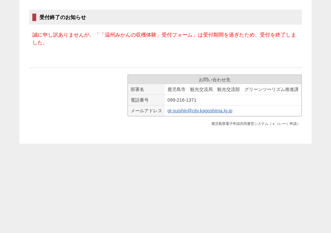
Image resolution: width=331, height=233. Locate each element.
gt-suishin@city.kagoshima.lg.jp (199, 110)
